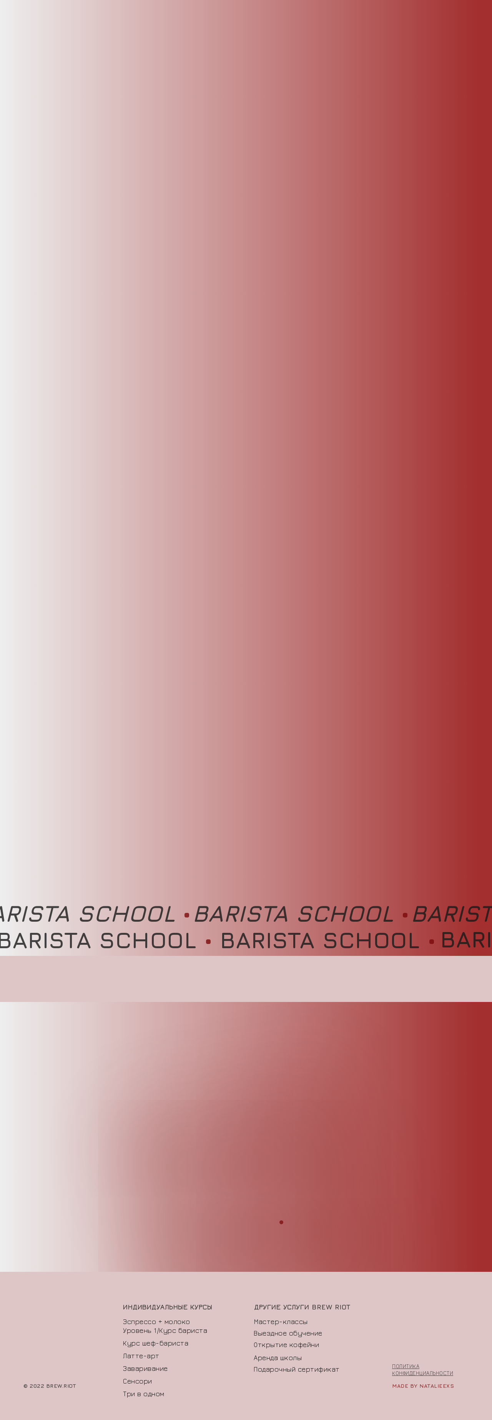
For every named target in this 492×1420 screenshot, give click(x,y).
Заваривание (145, 1368)
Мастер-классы (281, 1322)
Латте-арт (141, 1356)
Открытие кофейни (286, 1345)
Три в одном (144, 1394)
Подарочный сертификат (297, 1369)
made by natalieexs (423, 1385)
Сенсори (137, 1381)
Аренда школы (278, 1358)
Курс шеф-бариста (155, 1343)
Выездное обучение (288, 1333)
